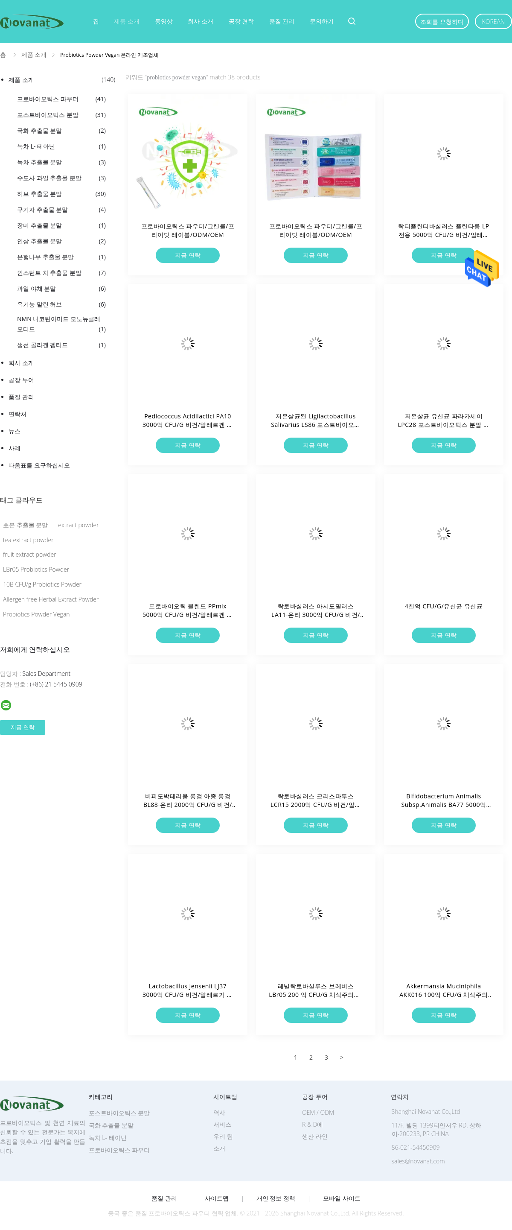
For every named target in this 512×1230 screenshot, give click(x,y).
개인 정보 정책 (275, 1198)
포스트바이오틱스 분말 (61, 115)
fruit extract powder (29, 554)
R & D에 (312, 1124)
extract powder (78, 525)
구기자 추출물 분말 (61, 210)
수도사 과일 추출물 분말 (61, 178)
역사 (219, 1112)
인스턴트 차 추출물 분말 (61, 273)
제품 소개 (127, 21)
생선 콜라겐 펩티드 (61, 345)
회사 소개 (200, 21)
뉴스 (14, 431)
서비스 (222, 1124)
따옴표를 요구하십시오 (39, 465)
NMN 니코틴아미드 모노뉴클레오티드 (61, 324)
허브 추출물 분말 (61, 194)
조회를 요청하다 (442, 22)
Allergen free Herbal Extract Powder (51, 599)
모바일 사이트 (342, 1198)
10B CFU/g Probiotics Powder (42, 584)
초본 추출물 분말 (25, 525)
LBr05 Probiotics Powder (36, 569)
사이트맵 (217, 1198)
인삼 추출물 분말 (61, 241)
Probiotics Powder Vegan (36, 614)
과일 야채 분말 (61, 288)
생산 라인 (315, 1136)
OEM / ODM (318, 1112)
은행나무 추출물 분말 (61, 257)
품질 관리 (282, 21)
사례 (14, 448)
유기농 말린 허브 (61, 304)
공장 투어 (21, 380)
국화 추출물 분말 (61, 131)
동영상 (164, 21)
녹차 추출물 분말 (61, 162)
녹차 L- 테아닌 (61, 146)
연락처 (17, 414)
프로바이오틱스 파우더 (61, 99)
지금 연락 (188, 255)
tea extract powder (28, 540)
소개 (219, 1148)
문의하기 (322, 21)
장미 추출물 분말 (61, 225)
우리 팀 (223, 1136)
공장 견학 (241, 21)
